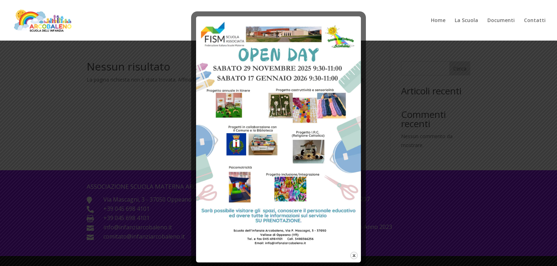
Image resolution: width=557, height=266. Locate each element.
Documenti (501, 21)
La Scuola (466, 21)
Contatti (535, 21)
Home (438, 21)
